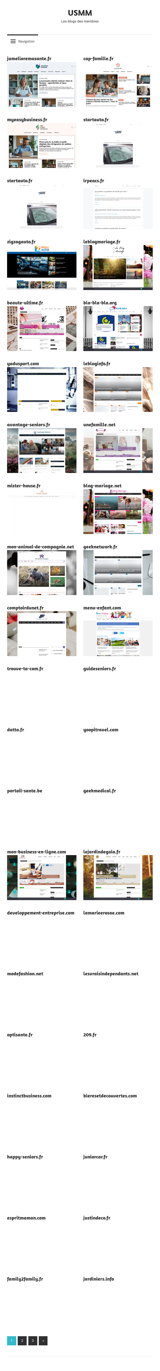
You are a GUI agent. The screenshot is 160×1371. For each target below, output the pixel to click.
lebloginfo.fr (96, 363)
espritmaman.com (26, 1218)
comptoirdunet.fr (25, 607)
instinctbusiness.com (29, 1095)
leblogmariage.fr (101, 241)
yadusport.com (23, 363)
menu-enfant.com (102, 607)
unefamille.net (99, 424)
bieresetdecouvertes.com (110, 1095)
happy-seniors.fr (25, 1156)
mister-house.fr (24, 485)
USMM (80, 12)
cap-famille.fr (98, 58)
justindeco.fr (96, 1218)
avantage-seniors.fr (28, 424)
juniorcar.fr (95, 1156)
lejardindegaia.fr (101, 851)
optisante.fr (20, 1034)
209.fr (90, 1034)
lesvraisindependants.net (110, 973)
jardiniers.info (98, 1279)
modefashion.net (25, 973)
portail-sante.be (24, 790)
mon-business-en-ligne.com (36, 851)
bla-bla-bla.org (100, 302)
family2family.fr (25, 1279)
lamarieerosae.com (103, 912)
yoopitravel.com (100, 729)
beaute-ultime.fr (25, 302)
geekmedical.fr (99, 790)
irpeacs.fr (93, 180)
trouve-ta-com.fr (25, 668)
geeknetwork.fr (100, 546)
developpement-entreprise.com (40, 912)
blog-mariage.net (102, 485)
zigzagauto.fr (21, 241)
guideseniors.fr (99, 668)
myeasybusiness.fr (27, 119)
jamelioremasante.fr (29, 58)
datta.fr (15, 729)
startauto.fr (96, 119)
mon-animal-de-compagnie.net (40, 546)
